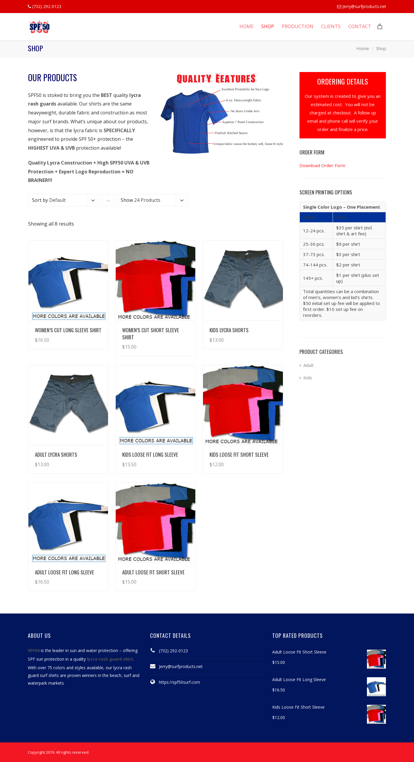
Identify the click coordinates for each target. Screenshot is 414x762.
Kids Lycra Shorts (229, 330)
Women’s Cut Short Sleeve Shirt (150, 333)
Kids (307, 378)
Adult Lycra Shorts (56, 454)
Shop (381, 48)
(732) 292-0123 (173, 651)
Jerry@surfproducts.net (364, 6)
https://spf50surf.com (179, 682)
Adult (308, 365)
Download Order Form (322, 165)
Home (362, 48)
